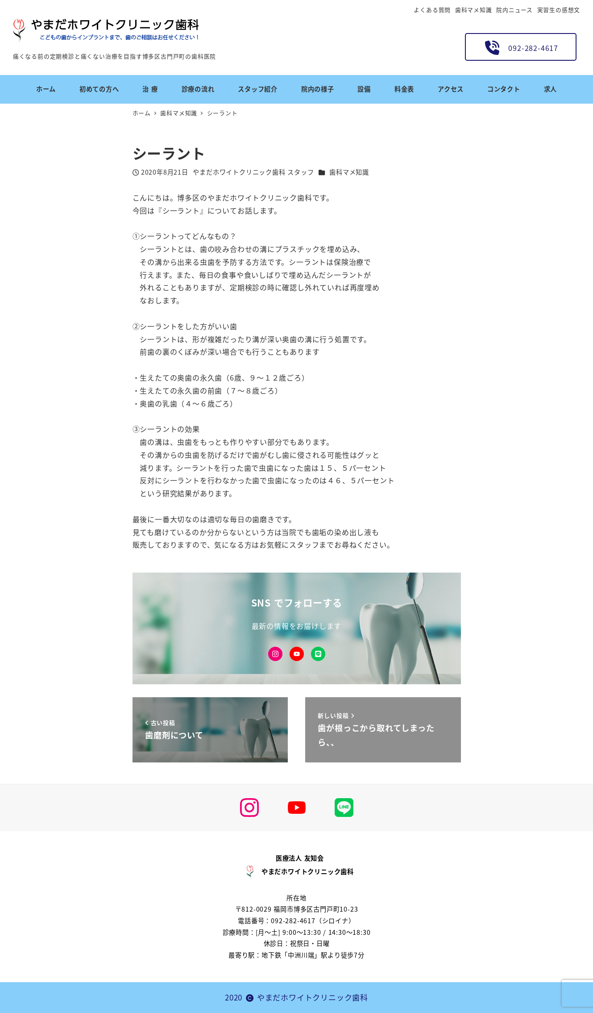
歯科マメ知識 (473, 9)
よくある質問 (432, 9)
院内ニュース (514, 9)
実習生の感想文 (559, 9)
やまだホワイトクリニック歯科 (312, 997)
